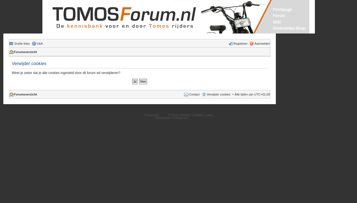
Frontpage (282, 9)
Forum (279, 15)
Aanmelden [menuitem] (262, 43)
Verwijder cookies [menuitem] (219, 94)
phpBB (164, 115)
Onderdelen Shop (289, 28)
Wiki (277, 22)
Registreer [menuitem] (240, 43)
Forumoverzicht (25, 52)
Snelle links (22, 43)
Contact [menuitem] (194, 94)
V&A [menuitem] (40, 43)
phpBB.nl (195, 118)
